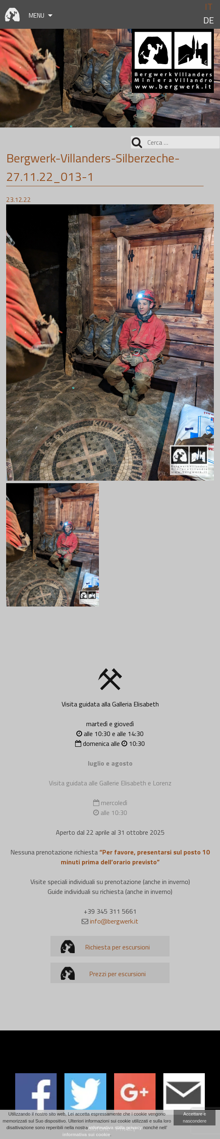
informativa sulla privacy (115, 1127)
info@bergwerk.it (114, 921)
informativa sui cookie (86, 1134)
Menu (36, 15)
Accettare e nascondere (195, 1117)
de (208, 20)
